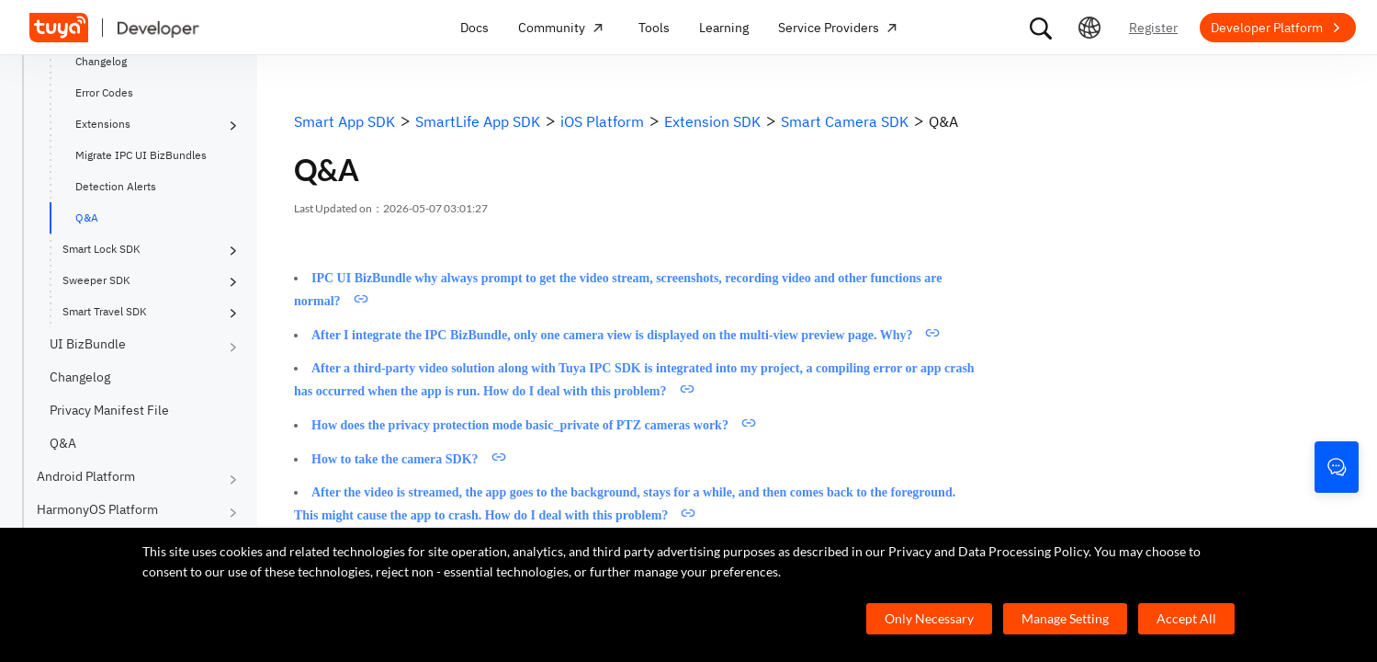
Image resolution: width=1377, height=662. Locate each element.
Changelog (101, 61)
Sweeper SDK (96, 280)
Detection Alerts (115, 186)
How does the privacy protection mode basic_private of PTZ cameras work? (519, 425)
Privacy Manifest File (109, 410)
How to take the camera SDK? (395, 459)
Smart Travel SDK (104, 311)
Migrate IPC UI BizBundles (141, 155)
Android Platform (86, 476)
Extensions (102, 124)
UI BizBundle (88, 344)
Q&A (86, 217)
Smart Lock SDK (101, 249)
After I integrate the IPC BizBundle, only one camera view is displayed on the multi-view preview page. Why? (611, 335)
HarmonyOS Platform (97, 509)
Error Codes (104, 92)
